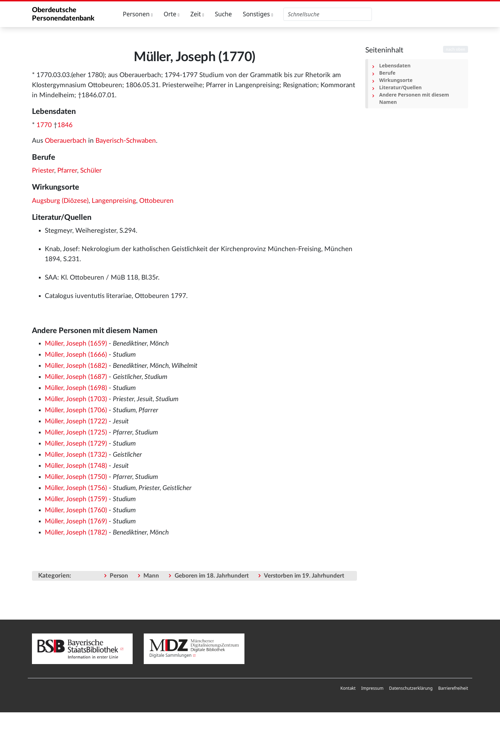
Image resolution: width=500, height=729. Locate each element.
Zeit (197, 14)
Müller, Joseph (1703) (76, 399)
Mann (151, 576)
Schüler (91, 170)
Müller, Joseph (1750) (76, 477)
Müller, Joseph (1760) (76, 510)
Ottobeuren (156, 201)
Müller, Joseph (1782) (76, 532)
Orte (172, 14)
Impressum (372, 688)
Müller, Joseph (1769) (76, 521)
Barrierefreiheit (453, 688)
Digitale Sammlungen (170, 655)
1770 (44, 125)
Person (119, 576)
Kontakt (348, 688)
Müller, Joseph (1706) (76, 410)
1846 (65, 125)
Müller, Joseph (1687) (76, 377)
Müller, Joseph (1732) (76, 455)
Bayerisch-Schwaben (125, 141)
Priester (43, 170)
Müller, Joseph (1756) (76, 488)
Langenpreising (114, 201)
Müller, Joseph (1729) (76, 443)
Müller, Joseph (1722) (76, 421)
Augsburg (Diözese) (60, 201)
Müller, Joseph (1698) (76, 388)
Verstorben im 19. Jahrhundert (304, 576)
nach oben (455, 49)
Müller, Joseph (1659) (76, 343)
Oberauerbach (65, 141)
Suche (223, 14)
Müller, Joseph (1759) (76, 499)
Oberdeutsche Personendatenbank (63, 14)
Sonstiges (258, 14)
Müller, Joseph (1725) (76, 432)
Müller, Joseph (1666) (76, 354)
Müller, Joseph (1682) (76, 366)
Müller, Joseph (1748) (76, 466)
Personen (138, 14)
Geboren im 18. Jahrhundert (212, 576)
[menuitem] (348, 688)
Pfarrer (67, 170)
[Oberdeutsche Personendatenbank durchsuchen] (327, 14)
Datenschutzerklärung (410, 688)
